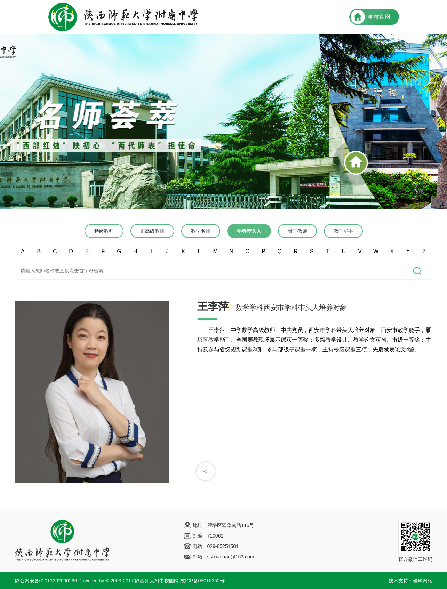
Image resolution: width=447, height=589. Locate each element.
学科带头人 (249, 231)
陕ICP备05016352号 (202, 580)
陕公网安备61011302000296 (46, 580)
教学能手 (343, 231)
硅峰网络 (422, 580)
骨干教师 (297, 231)
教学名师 (200, 231)
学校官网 (379, 17)
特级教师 (104, 231)
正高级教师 (152, 231)
